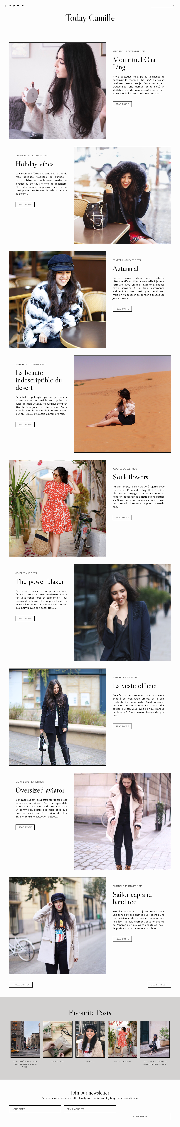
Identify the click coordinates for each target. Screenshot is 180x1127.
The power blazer (40, 581)
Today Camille (90, 17)
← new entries (21, 984)
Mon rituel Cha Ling (134, 63)
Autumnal (126, 268)
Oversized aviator (40, 790)
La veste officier (135, 685)
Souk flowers (130, 476)
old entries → (159, 984)
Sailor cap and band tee (132, 898)
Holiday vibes (35, 163)
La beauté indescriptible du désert (39, 380)
